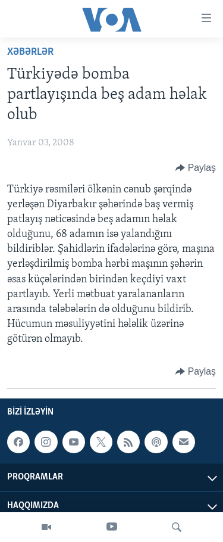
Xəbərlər (30, 52)
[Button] (195, 168)
